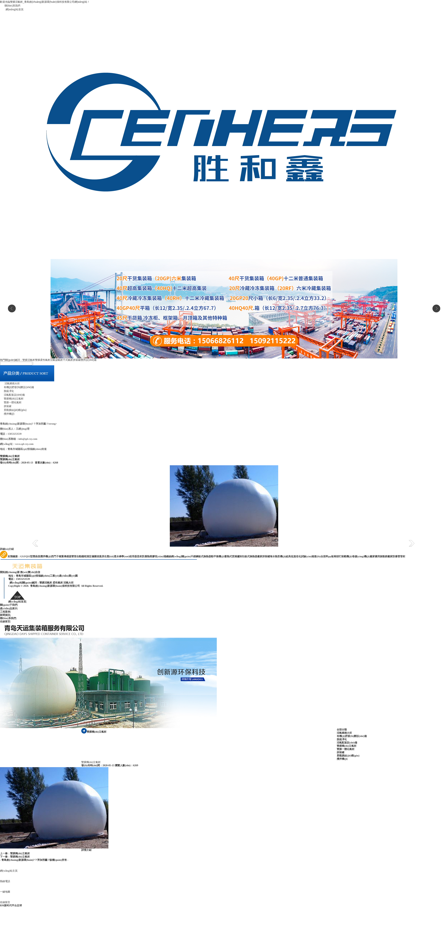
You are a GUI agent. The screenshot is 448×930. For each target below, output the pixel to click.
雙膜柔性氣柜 (42, 359)
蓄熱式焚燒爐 (232, 556)
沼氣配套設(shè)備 (12, 394)
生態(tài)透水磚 (112, 556)
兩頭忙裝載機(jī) (343, 556)
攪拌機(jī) (7, 413)
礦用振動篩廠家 (384, 556)
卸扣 (242, 556)
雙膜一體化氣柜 (10, 402)
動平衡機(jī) (217, 556)
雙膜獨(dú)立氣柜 (11, 398)
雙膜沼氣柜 (28, 359)
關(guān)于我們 (9, 605)
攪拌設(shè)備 (88, 359)
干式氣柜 (68, 359)
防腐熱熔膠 (148, 556)
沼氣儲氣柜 (56, 359)
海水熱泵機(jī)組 (279, 556)
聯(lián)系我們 (12, 5)
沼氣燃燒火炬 (10, 383)
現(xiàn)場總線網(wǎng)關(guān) (173, 556)
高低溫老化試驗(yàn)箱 (301, 556)
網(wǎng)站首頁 (14, 9)
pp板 (331, 556)
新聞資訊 (5, 615)
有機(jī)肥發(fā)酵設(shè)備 (17, 387)
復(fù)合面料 (321, 556)
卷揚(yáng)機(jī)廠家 (363, 556)
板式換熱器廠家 (253, 556)
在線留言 (5, 621)
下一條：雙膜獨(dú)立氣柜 (15, 856)
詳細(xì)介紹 (7, 549)
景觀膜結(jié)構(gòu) (13, 410)
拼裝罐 (77, 359)
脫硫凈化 (7, 391)
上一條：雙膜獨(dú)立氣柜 (15, 853)
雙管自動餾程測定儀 (82, 556)
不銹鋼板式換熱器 (201, 556)
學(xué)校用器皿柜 (131, 556)
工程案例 (5, 611)
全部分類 (342, 729)
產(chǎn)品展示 (9, 608)
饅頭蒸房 (99, 556)
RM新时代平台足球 (11, 905)
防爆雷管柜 (399, 556)
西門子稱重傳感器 (61, 556)
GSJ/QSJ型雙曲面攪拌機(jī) (35, 556)
